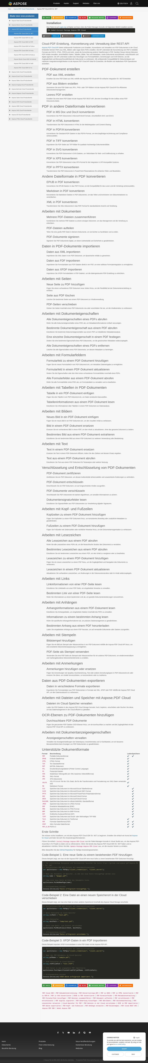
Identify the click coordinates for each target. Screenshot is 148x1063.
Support (76, 3)
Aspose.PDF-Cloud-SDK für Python (24, 46)
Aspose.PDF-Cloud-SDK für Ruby (24, 50)
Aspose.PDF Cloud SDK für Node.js (24, 54)
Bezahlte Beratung (9, 1048)
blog (40, 1048)
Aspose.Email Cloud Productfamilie (22, 76)
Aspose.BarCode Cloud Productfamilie (23, 89)
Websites (86, 3)
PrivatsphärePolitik (81, 1060)
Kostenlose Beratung (84, 1045)
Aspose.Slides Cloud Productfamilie (22, 80)
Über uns (96, 3)
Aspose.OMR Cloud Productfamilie (22, 106)
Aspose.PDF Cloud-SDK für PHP (23, 42)
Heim (4, 1041)
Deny (133, 1054)
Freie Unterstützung (46, 1045)
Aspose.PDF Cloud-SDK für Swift (23, 63)
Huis (9, 9)
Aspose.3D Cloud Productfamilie (21, 114)
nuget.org (62, 27)
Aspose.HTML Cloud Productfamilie (22, 119)
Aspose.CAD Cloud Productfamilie (21, 110)
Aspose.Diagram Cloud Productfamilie (23, 93)
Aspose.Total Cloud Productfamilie (21, 20)
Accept (124, 1049)
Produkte (56, 3)
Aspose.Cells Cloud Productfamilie (22, 72)
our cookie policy (120, 1044)
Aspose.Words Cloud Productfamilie (22, 25)
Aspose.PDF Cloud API (50, 47)
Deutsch (122, 3)
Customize (115, 1054)
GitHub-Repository (66, 850)
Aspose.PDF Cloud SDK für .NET (23, 33)
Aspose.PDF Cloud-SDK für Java (23, 37)
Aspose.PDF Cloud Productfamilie (23, 9)
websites (79, 1048)
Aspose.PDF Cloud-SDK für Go (23, 67)
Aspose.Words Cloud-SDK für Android (25, 59)
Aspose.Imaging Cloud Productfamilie (22, 84)
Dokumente (6, 1045)
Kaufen (66, 3)
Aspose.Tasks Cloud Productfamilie (22, 97)
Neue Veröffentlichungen (85, 1041)
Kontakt (102, 1060)
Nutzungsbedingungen (93, 1060)
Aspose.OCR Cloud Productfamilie (22, 102)
